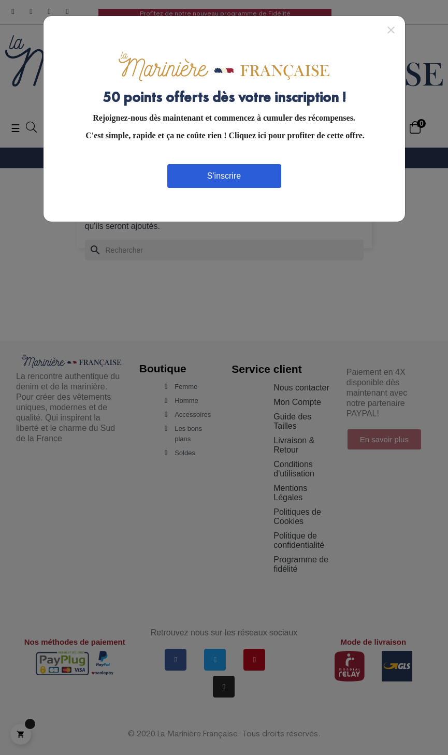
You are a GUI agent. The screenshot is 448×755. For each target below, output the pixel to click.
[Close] (391, 29)
